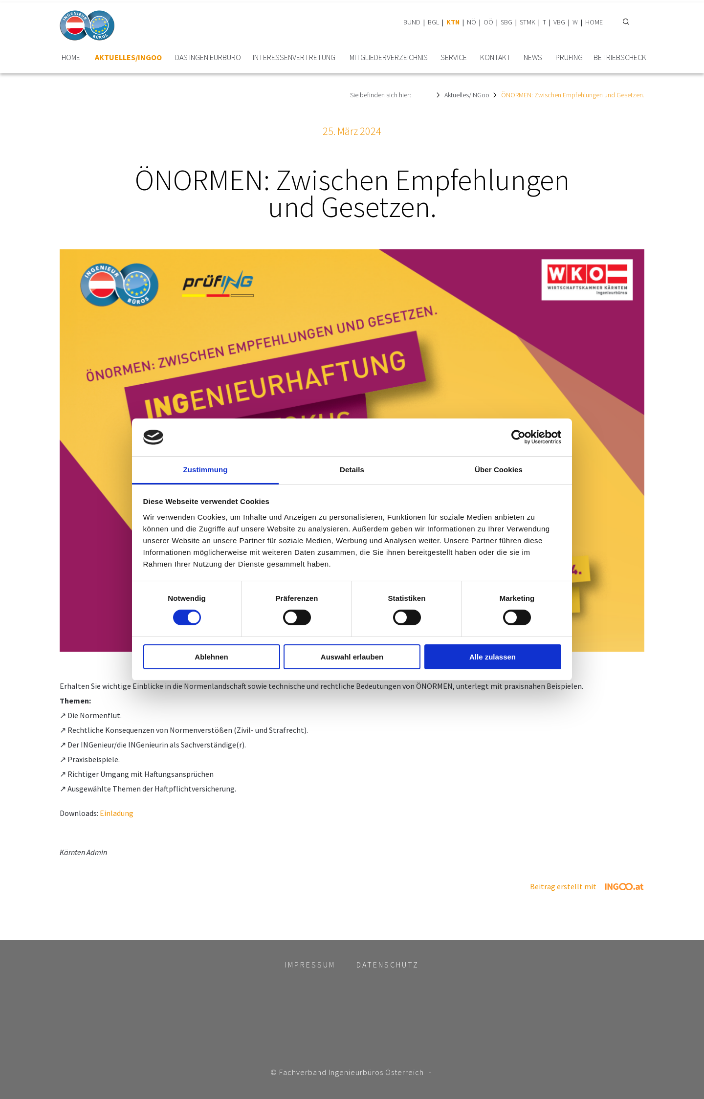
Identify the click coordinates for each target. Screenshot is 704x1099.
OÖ (488, 22)
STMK (527, 22)
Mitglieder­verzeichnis (389, 57)
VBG (559, 22)
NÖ (471, 22)
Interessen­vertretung (294, 57)
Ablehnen (211, 657)
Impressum (310, 964)
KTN (453, 22)
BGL (433, 22)
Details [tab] (352, 469)
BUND (411, 22)
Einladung (116, 813)
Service (453, 57)
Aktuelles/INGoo (128, 57)
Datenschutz (387, 964)
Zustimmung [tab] (205, 469)
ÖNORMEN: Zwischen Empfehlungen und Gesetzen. (572, 94)
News (533, 57)
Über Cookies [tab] (499, 469)
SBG (506, 22)
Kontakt (495, 57)
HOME (594, 22)
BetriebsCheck (620, 57)
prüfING (569, 57)
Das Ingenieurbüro (208, 57)
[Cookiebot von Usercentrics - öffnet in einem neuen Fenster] (518, 437)
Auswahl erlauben (352, 657)
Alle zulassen (492, 657)
